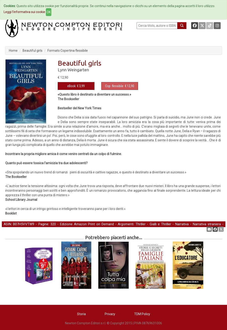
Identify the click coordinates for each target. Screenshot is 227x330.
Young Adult (13, 229)
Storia (81, 314)
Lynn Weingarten (73, 69)
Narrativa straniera (207, 224)
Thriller (141, 224)
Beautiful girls (32, 50)
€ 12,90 (119, 86)
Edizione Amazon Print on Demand (87, 224)
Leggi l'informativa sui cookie (24, 12)
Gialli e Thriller (160, 224)
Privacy (110, 314)
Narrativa (182, 224)
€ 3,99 (76, 86)
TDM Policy (142, 314)
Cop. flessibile (114, 86)
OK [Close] (49, 12)
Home (13, 50)
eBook (71, 86)
